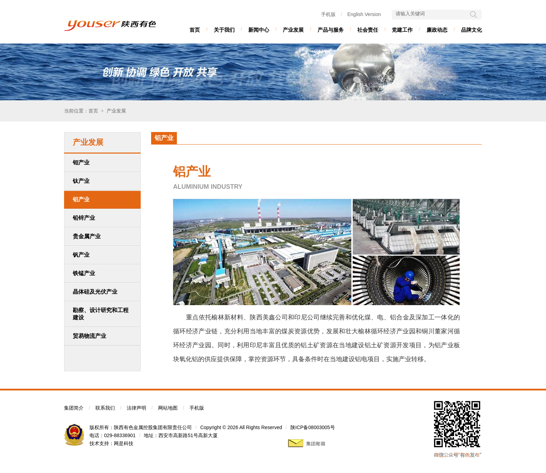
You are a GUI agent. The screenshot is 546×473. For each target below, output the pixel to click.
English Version (364, 14)
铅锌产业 (84, 218)
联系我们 (105, 408)
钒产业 (81, 255)
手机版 (328, 14)
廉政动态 (437, 30)
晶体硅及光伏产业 (95, 292)
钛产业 (81, 181)
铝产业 (81, 199)
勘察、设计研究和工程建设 (100, 313)
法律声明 (136, 408)
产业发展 (293, 30)
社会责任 (367, 30)
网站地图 (168, 408)
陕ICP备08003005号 (312, 427)
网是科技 (123, 443)
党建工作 (402, 30)
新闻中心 (258, 30)
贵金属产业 (87, 236)
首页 (194, 30)
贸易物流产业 (89, 336)
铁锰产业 (84, 273)
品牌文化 (471, 30)
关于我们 (224, 30)
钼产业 (81, 162)
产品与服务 (331, 30)
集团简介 (74, 408)
